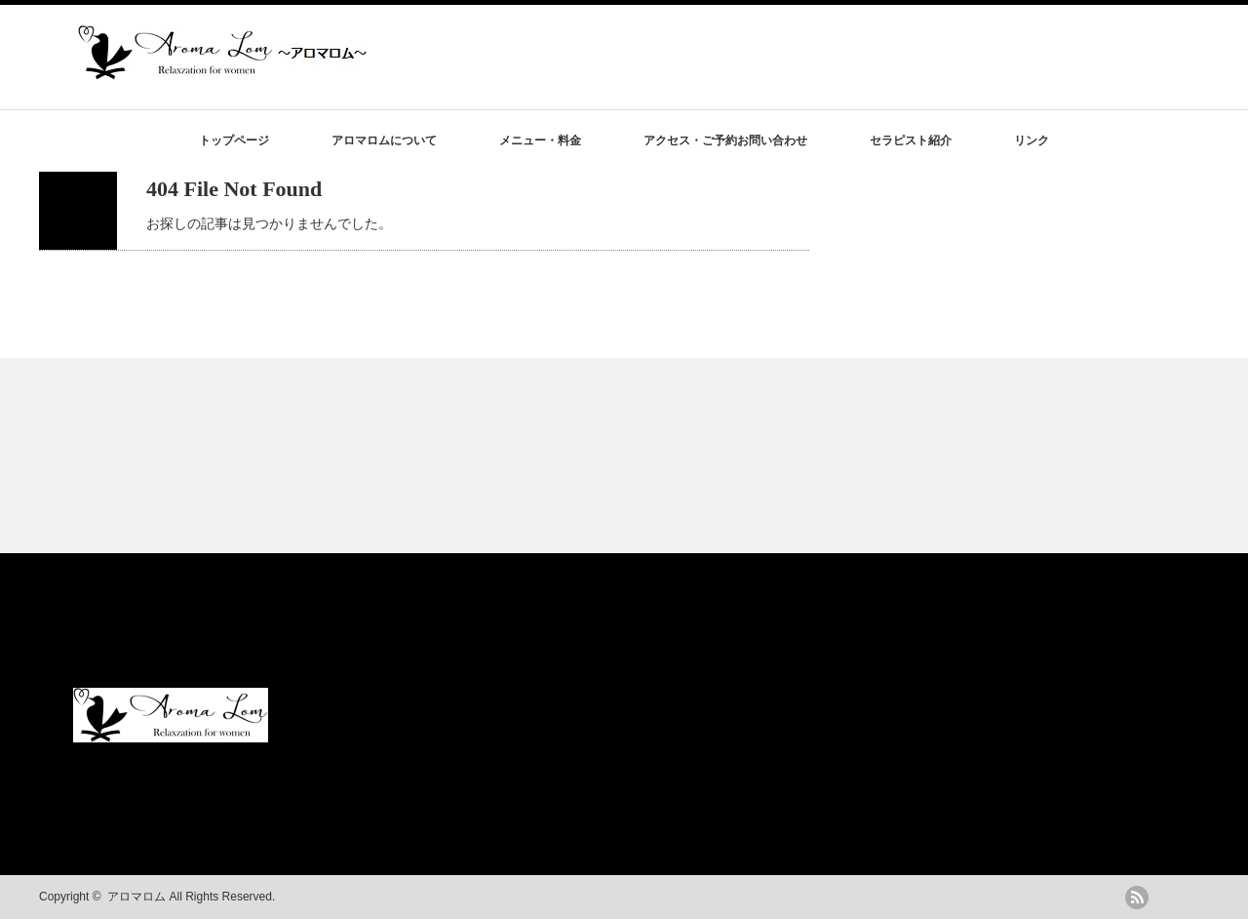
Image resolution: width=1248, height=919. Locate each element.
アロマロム (136, 896)
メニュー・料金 (540, 140)
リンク (1031, 140)
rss (1137, 897)
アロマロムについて (384, 140)
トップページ (234, 140)
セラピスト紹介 (911, 140)
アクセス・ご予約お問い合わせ (725, 140)
